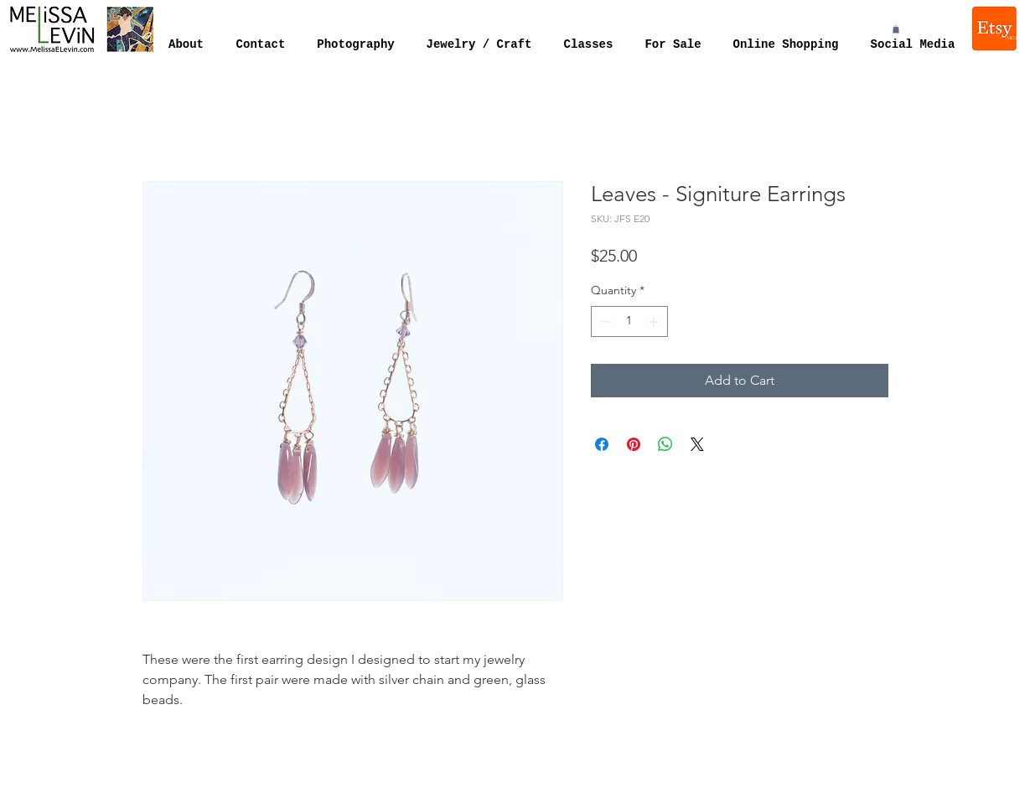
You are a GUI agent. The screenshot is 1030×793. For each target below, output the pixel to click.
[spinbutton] (629, 321)
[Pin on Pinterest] (634, 444)
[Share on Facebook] (602, 444)
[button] (896, 29)
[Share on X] (697, 444)
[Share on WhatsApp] (665, 444)
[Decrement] (603, 321)
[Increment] (654, 321)
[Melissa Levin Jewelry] (995, 28)
